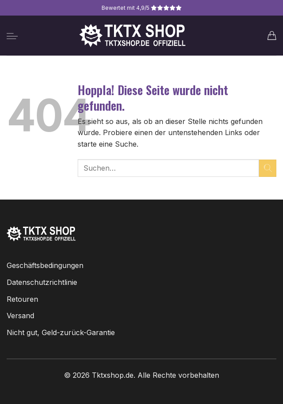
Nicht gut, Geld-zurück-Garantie (61, 332)
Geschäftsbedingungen (45, 265)
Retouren (22, 299)
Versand (20, 315)
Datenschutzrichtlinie (42, 282)
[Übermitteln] (267, 168)
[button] (12, 36)
